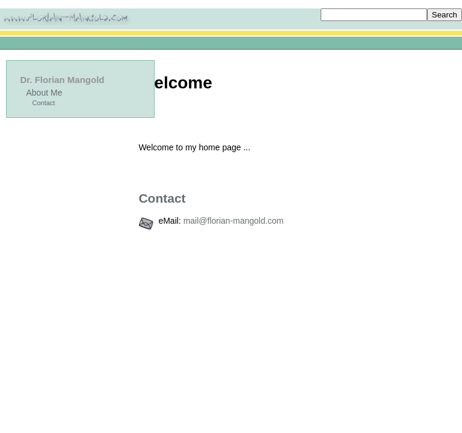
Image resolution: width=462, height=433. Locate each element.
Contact (43, 102)
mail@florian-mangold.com (233, 221)
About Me (44, 92)
